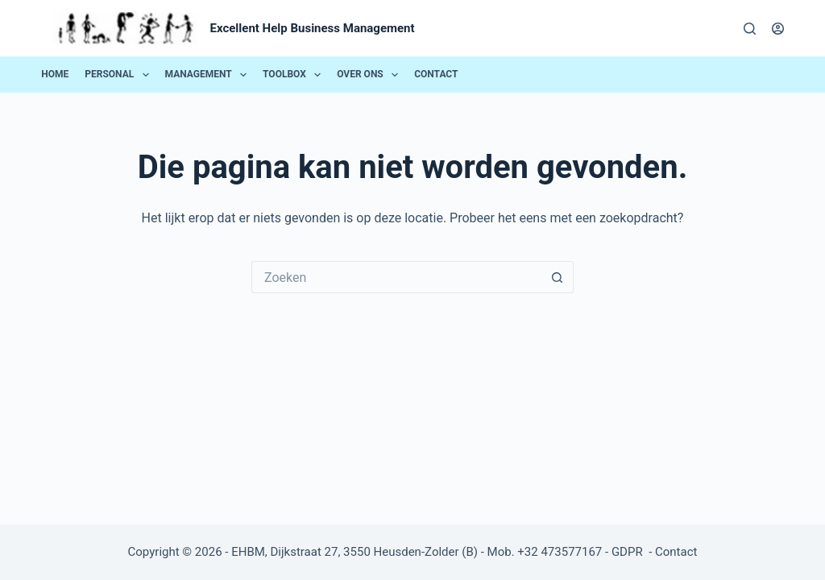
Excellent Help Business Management (312, 28)
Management (209, 75)
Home (54, 74)
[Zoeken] (750, 29)
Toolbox (295, 75)
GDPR (628, 552)
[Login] (778, 29)
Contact (436, 74)
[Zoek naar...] (396, 277)
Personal (120, 75)
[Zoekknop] (557, 277)
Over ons (370, 75)
